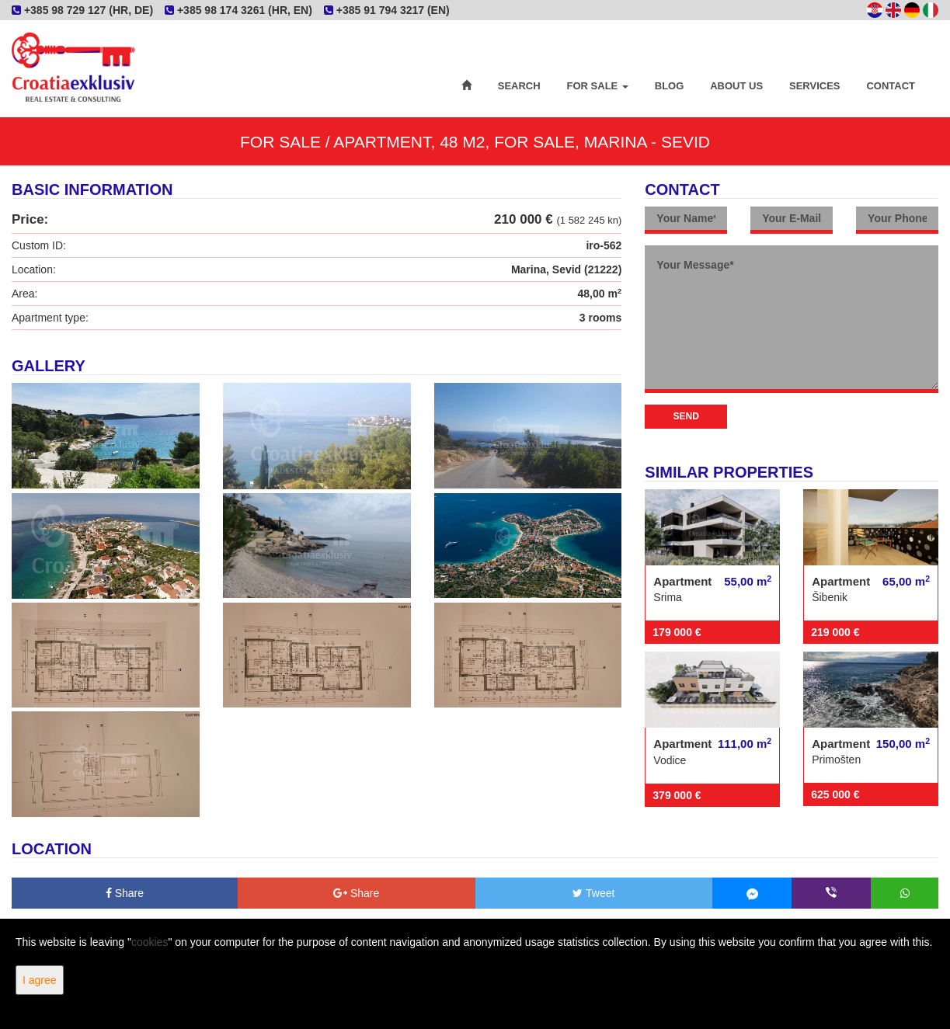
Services (814, 86)
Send (686, 416)
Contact (890, 86)
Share (125, 893)
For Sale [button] (597, 86)
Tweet (593, 893)
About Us (736, 86)
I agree (40, 980)
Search (519, 86)
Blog (669, 86)
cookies (149, 942)
